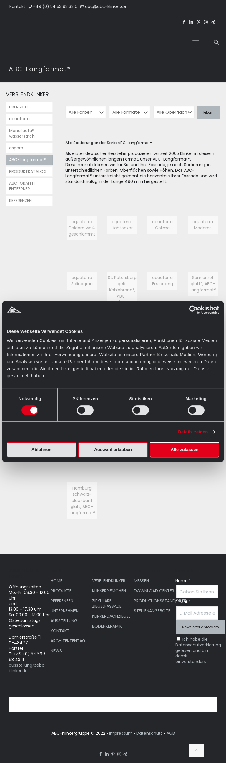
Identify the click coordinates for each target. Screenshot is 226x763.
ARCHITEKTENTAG (68, 641)
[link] (82, 218)
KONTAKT (60, 631)
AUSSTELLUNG (64, 621)
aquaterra (19, 119)
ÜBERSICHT (19, 107)
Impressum (120, 733)
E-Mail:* (183, 602)
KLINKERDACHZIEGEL (111, 616)
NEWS (56, 651)
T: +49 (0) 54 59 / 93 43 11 (27, 656)
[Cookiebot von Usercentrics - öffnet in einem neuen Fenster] (193, 309)
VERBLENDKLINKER (108, 581)
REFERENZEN (20, 200)
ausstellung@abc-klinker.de (28, 668)
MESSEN (141, 581)
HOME (56, 581)
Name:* (183, 581)
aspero (16, 148)
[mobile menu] (196, 42)
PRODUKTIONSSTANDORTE (160, 601)
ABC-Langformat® (27, 160)
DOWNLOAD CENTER (154, 591)
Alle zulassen (185, 449)
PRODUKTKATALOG (28, 171)
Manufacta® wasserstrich (22, 133)
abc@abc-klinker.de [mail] (105, 6)
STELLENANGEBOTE (152, 611)
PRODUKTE (61, 591)
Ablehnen (41, 449)
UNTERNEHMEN (65, 611)
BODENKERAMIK (107, 626)
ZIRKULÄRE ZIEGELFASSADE (107, 603)
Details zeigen (193, 431)
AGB (171, 733)
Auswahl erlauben (113, 449)
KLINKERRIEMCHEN (109, 591)
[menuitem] (189, 11)
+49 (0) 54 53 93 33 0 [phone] (55, 6)
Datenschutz (149, 733)
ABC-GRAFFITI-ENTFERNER (24, 186)
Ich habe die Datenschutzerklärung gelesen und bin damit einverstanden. (198, 650)
